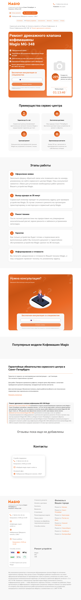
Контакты (56, 20)
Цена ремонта (41, 20)
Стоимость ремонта (40, 500)
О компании (20, 20)
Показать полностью (15, 395)
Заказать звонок (30, 13)
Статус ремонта (15, 13)
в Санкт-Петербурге (29, 7)
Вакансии (49, 20)
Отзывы (62, 20)
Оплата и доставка (40, 503)
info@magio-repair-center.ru (16, 523)
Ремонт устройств (31, 20)
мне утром (59, 6)
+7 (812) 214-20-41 (61, 4)
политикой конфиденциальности (52, 328)
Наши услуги (38, 518)
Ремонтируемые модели (42, 515)
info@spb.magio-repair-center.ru (25, 467)
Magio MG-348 (36, 555)
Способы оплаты (39, 526)
